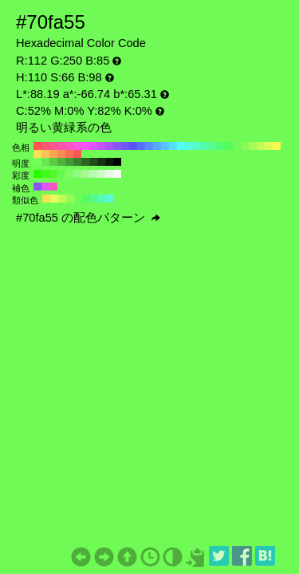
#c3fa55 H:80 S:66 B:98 (261, 146)
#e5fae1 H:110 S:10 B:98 (109, 174)
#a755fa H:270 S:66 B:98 (109, 146)
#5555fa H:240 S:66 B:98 (133, 146)
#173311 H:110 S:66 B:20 (101, 162)
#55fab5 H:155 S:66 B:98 (102, 198)
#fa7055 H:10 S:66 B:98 (69, 154)
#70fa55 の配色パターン (88, 217)
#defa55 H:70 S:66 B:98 (269, 146)
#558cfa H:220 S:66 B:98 (149, 146)
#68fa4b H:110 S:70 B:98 (61, 174)
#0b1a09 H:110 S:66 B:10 (109, 162)
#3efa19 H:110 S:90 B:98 (45, 174)
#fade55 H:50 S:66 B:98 (37, 154)
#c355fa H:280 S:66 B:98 (101, 146)
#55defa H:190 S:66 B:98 (173, 146)
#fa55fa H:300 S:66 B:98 (85, 146)
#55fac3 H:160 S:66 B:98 (197, 146)
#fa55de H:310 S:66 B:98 (77, 146)
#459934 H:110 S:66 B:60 (69, 162)
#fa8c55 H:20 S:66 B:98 (61, 154)
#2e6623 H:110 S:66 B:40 (85, 162)
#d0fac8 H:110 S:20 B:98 (101, 174)
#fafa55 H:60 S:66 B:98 (277, 146)
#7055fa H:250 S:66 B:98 (125, 146)
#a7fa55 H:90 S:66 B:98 (253, 146)
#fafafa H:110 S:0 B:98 (117, 174)
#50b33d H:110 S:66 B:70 (61, 162)
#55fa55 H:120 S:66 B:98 (229, 146)
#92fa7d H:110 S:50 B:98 (77, 174)
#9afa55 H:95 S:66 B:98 (70, 198)
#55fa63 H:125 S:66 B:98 (86, 198)
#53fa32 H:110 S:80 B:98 (53, 174)
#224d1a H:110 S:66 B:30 (93, 162)
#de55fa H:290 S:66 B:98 (93, 146)
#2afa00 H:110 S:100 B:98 (37, 174)
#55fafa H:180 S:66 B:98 (181, 146)
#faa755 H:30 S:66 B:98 (53, 154)
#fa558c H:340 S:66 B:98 (53, 146)
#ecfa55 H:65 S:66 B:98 (54, 198)
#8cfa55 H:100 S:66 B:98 (245, 146)
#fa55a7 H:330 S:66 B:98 (61, 146)
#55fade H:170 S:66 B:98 (189, 146)
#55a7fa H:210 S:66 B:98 (157, 146)
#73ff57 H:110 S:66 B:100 (37, 162)
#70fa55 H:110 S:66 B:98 (237, 146)
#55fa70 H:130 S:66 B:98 (221, 146)
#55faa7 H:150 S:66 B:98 (205, 146)
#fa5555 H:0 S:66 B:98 (77, 154)
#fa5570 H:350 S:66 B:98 (45, 146)
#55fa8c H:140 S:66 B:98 (213, 146)
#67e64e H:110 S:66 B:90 (45, 162)
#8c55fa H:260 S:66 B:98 (117, 146)
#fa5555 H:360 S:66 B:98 (37, 146)
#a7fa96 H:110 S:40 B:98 (85, 174)
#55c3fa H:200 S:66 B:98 (165, 146)
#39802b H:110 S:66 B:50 (77, 162)
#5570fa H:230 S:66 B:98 (141, 146)
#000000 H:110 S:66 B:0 (117, 162)
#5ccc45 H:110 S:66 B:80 (53, 162)
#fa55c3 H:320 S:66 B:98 (69, 146)
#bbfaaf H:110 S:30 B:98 (93, 174)
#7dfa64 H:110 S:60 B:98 (69, 174)
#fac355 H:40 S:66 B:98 (45, 154)
